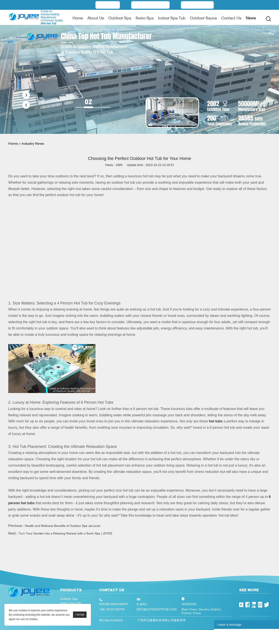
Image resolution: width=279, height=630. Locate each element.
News (251, 17)
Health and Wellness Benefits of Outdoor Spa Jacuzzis (62, 526)
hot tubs (216, 421)
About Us (95, 17)
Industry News (33, 143)
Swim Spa (145, 17)
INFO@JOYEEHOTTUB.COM (157, 609)
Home (78, 17)
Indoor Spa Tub (171, 17)
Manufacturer (150, 5)
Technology (197, 5)
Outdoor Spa (119, 17)
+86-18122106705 (112, 609)
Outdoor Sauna (203, 17)
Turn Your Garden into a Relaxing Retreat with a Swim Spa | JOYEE (65, 533)
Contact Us (231, 17)
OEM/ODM (107, 5)
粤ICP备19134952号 (111, 620)
